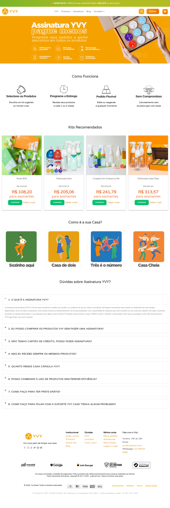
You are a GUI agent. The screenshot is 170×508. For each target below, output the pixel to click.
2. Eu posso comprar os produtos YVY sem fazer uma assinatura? (56, 329)
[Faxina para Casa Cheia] (148, 155)
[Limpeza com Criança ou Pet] (106, 155)
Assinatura (78, 11)
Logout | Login (110, 447)
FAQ (87, 437)
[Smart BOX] (22, 155)
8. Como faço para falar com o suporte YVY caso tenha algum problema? (62, 405)
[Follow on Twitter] (34, 449)
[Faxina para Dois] (64, 155)
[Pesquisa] (141, 11)
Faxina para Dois (64, 178)
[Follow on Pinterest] (38, 449)
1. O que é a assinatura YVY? (28, 300)
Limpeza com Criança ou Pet (106, 178)
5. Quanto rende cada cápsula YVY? (34, 367)
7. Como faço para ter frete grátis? (34, 392)
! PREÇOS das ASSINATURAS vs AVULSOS (85, 3)
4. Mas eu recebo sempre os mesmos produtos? (42, 354)
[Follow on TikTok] (31, 449)
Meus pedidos (110, 437)
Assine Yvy (71, 443)
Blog (88, 11)
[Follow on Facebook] (25, 449)
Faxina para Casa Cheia (148, 178)
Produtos (65, 11)
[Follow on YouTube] (41, 449)
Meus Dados (109, 443)
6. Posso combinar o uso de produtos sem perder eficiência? (52, 380)
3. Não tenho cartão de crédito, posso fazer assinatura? (50, 342)
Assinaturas (109, 440)
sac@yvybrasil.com (132, 446)
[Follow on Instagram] (28, 449)
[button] (152, 11)
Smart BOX (21, 178)
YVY (56, 11)
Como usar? (91, 443)
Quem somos (72, 437)
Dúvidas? (99, 11)
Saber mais (29, 202)
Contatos (89, 440)
